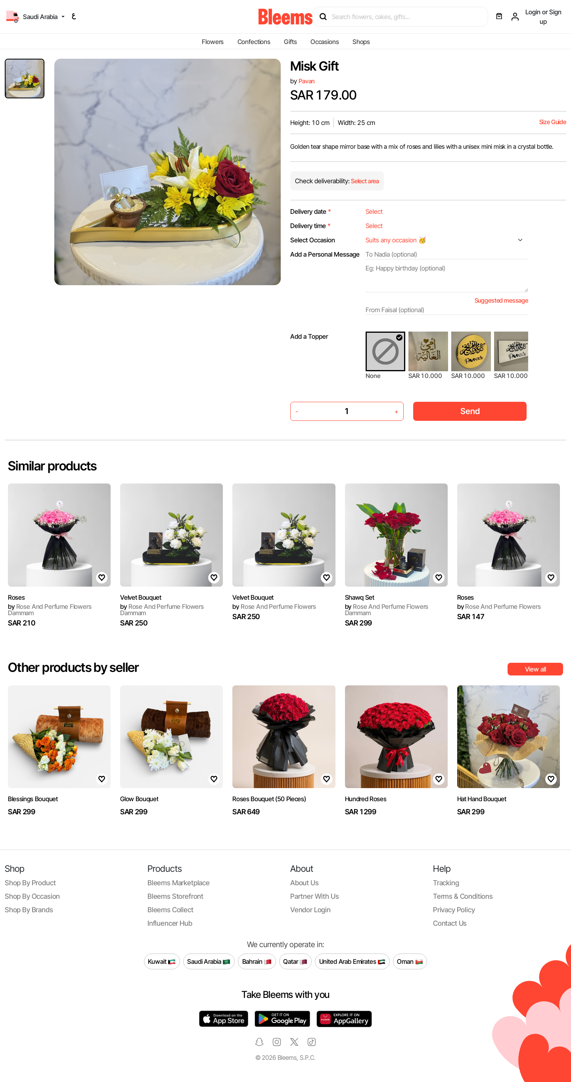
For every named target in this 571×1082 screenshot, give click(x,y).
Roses (16, 597)
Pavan (307, 81)
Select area (364, 181)
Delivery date (310, 211)
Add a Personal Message (325, 254)
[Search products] (404, 16)
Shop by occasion (32, 896)
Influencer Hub (170, 923)
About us (304, 883)
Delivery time (310, 226)
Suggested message (501, 300)
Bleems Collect (171, 910)
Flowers (213, 42)
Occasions (324, 42)
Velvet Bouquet (140, 597)
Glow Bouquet (139, 799)
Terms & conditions (463, 896)
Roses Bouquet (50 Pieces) (269, 799)
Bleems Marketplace (179, 883)
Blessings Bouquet (33, 799)
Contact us (450, 923)
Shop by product (30, 883)
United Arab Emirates (352, 961)
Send (470, 411)
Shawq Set (359, 597)
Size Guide (552, 122)
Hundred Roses (366, 799)
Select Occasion (312, 240)
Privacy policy (454, 910)
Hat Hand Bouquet (481, 799)
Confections (254, 42)
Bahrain (257, 961)
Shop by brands (29, 910)
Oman (410, 961)
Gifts (290, 42)
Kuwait (162, 961)
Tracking (446, 883)
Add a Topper (309, 336)
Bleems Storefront (175, 896)
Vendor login (310, 910)
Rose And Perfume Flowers (274, 606)
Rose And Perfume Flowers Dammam (50, 609)
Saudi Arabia (208, 961)
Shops (361, 42)
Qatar (295, 961)
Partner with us (314, 896)
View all (535, 669)
